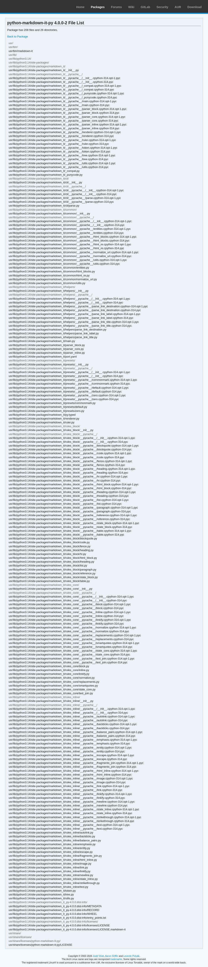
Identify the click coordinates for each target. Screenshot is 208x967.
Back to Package (17, 36)
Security (162, 7)
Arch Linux (23, 6)
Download (194, 7)
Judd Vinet (98, 956)
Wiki (131, 7)
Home (80, 7)
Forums (116, 7)
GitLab (145, 7)
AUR (178, 7)
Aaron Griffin (111, 956)
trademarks (116, 959)
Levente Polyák (131, 956)
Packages (98, 7)
